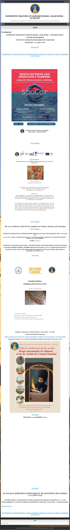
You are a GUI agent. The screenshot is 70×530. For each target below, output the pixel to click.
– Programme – (35, 229)
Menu (4, 1)
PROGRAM (35, 47)
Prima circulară (6, 506)
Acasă (35, 27)
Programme (35, 143)
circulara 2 (38, 240)
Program (35, 255)
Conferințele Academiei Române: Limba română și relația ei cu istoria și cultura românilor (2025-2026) (35, 55)
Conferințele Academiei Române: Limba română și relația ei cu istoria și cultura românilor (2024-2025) (35, 513)
